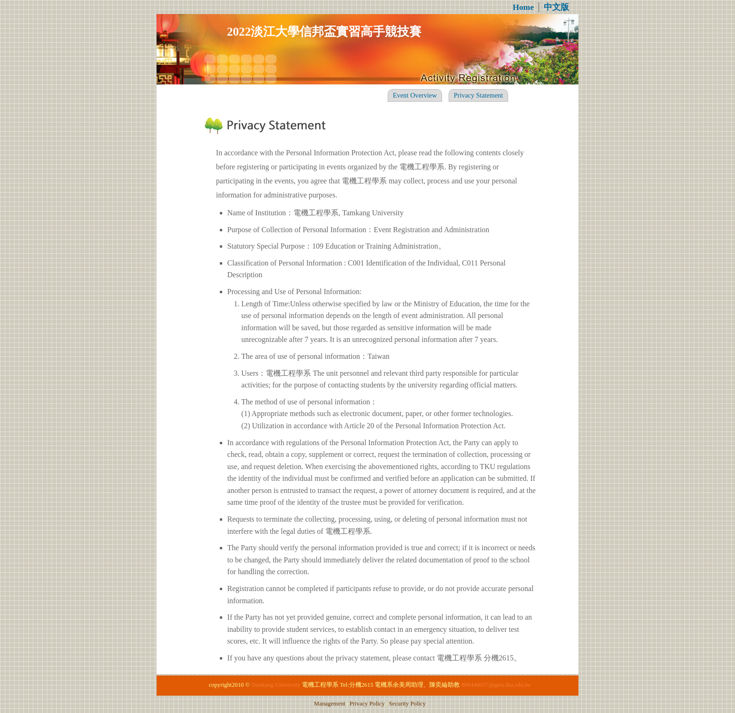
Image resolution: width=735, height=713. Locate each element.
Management (329, 703)
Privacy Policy (367, 703)
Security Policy (407, 703)
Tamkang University (275, 685)
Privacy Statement (478, 95)
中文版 (556, 7)
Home (523, 7)
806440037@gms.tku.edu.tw (496, 685)
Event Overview (415, 95)
